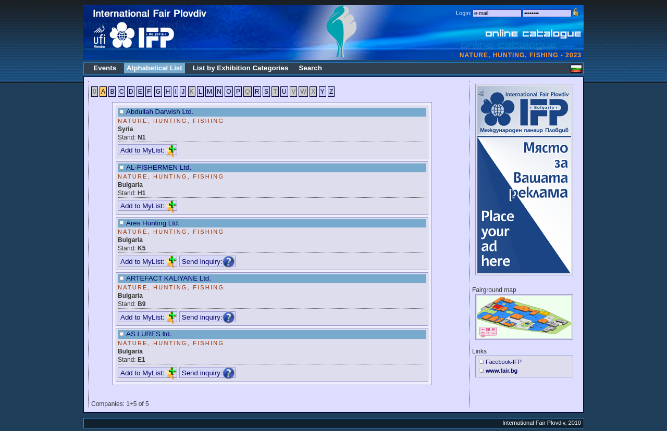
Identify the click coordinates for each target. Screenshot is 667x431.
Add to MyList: (148, 150)
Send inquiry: (208, 261)
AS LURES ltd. (148, 334)
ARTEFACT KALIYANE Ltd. (168, 278)
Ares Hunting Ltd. (153, 223)
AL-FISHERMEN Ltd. (158, 167)
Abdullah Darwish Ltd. (160, 112)
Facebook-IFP (504, 362)
